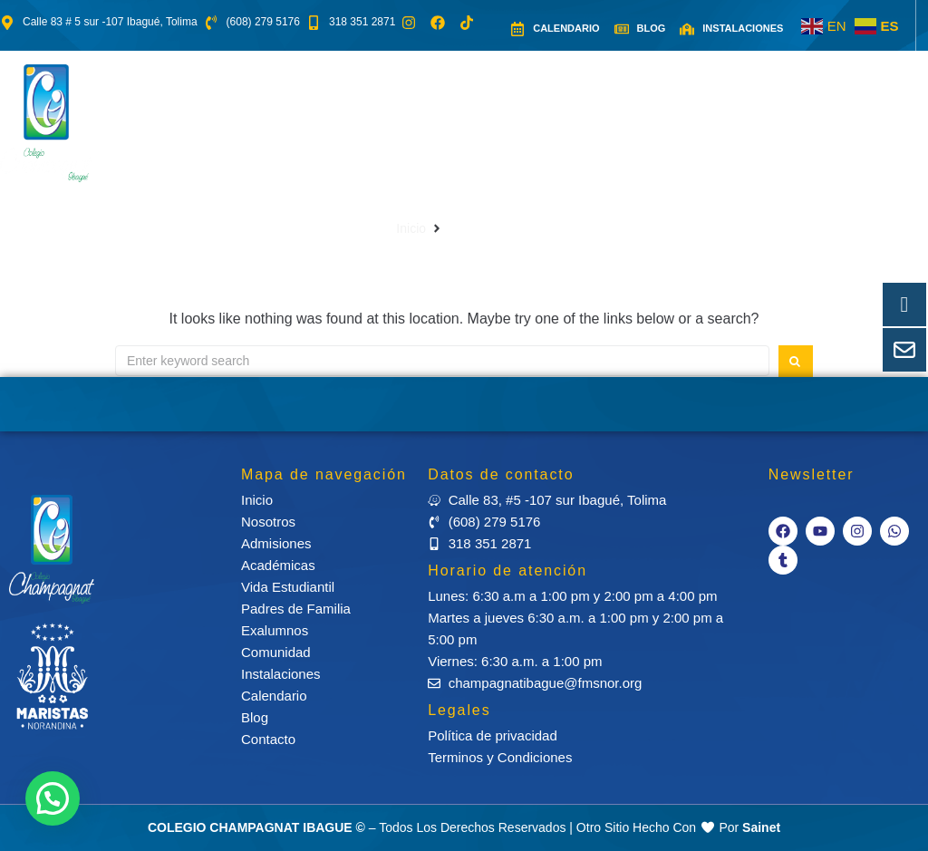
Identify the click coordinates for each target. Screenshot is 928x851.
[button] (218, 109)
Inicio (411, 228)
